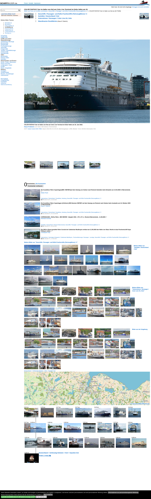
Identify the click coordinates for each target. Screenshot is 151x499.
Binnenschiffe (4, 43)
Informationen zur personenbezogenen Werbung (123, 492)
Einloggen (135, 7)
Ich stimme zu (41, 497)
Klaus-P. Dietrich (29, 127)
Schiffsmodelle (5, 72)
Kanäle (3, 66)
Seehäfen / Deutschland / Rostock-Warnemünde (53, 224)
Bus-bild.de (7, 24)
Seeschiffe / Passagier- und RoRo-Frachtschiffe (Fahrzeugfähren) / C (62, 14)
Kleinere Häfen (5, 57)
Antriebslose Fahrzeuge (7, 41)
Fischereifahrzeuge (6, 46)
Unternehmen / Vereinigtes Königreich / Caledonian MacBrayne (57, 237)
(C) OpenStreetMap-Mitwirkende (139, 404)
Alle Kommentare (40, 183)
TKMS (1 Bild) (44, 456)
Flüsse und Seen (5, 63)
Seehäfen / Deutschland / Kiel (48, 16)
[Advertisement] (62, 30)
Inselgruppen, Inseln (6, 65)
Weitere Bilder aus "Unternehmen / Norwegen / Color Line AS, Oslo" (140, 289)
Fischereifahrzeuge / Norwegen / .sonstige (83, 237)
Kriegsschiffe (4, 49)
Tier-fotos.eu (8, 33)
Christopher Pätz (45, 232)
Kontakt (31, 3)
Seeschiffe (52, 11)
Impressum (37, 3)
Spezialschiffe (4, 53)
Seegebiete (4, 36)
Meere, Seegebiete (6, 68)
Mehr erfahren (48, 494)
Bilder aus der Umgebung (139, 329)
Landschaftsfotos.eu (10, 31)
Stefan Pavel (44, 193)
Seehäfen (3, 59)
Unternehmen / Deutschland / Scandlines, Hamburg (53, 198)
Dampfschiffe (4, 44)
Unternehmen (4, 75)
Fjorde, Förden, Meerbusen (8, 62)
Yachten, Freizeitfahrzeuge (8, 50)
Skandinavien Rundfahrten (47, 21)
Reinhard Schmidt (46, 218)
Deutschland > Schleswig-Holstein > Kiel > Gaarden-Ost (39, 371)
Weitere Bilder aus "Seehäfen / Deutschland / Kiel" (141, 247)
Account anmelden (144, 7)
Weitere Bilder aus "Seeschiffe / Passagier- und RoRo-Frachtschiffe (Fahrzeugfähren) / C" (51, 242)
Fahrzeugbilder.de (9, 25)
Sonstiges (3, 71)
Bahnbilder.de (8, 23)
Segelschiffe (4, 37)
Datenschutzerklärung (6, 84)
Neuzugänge (4, 78)
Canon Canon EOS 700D (35, 129)
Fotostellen (4, 81)
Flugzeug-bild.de (9, 28)
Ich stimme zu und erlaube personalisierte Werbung (18, 497)
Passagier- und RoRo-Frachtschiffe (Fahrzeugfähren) (71, 11)
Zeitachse (3, 83)
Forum (26, 3)
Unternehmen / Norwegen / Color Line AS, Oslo (55, 18)
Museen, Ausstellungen (7, 74)
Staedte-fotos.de (9, 30)
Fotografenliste (5, 80)
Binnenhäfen (4, 56)
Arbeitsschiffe (4, 52)
